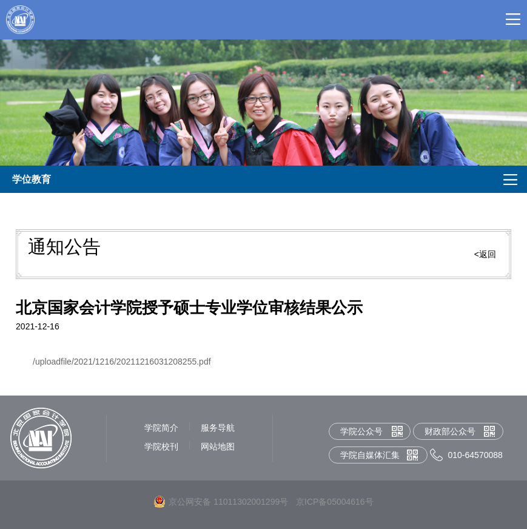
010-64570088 (475, 455)
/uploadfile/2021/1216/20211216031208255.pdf (122, 361)
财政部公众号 (450, 431)
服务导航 (218, 428)
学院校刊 (161, 446)
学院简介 (161, 428)
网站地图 (218, 446)
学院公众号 (361, 431)
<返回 (485, 254)
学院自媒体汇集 (370, 455)
